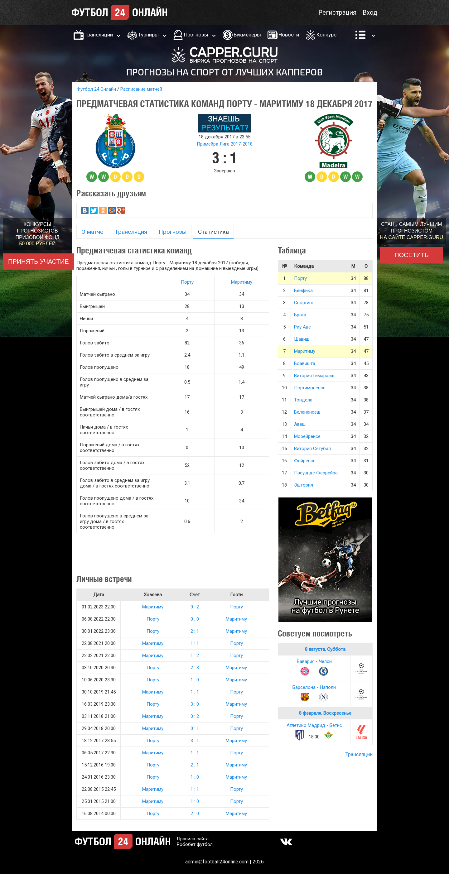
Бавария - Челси (314, 661)
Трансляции (98, 34)
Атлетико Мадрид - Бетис (314, 725)
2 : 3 (195, 667)
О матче (92, 231)
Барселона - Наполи (314, 687)
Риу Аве (302, 327)
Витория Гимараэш (314, 375)
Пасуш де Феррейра (316, 473)
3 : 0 (195, 704)
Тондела (303, 400)
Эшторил (303, 485)
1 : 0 (195, 680)
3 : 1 (195, 740)
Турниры (148, 34)
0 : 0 (195, 619)
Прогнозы (196, 34)
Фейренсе (305, 460)
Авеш (300, 424)
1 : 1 (195, 643)
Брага (300, 315)
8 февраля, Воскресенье (325, 713)
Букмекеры (247, 34)
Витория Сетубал (312, 448)
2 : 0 (195, 813)
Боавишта (304, 363)
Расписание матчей (141, 89)
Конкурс (326, 34)
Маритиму (241, 282)
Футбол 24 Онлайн (96, 89)
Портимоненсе (310, 388)
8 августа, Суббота (325, 649)
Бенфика (303, 290)
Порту (187, 282)
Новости (288, 34)
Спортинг (304, 302)
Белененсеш (307, 412)
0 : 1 (195, 728)
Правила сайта (193, 839)
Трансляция (131, 231)
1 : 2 (195, 655)
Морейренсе (307, 436)
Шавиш (301, 339)
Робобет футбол (195, 844)
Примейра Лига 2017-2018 (225, 144)
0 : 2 (195, 607)
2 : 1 (195, 631)
